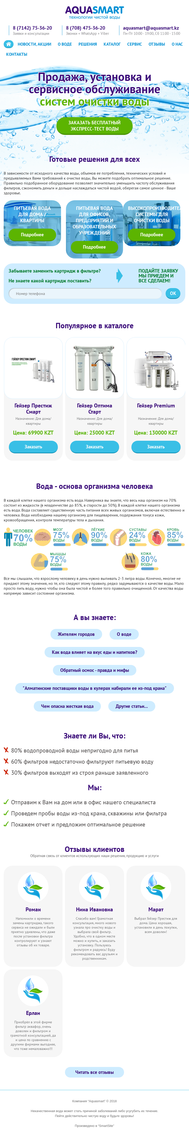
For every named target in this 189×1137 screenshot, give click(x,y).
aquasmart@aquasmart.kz (151, 28)
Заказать (33, 447)
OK (173, 293)
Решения (88, 44)
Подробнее (32, 235)
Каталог (112, 44)
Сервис (134, 44)
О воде (65, 44)
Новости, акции (34, 44)
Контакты (16, 54)
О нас (177, 44)
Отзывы (157, 44)
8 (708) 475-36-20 (85, 28)
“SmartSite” (106, 1126)
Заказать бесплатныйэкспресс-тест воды (94, 126)
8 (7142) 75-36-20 (32, 28)
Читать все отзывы (94, 1072)
